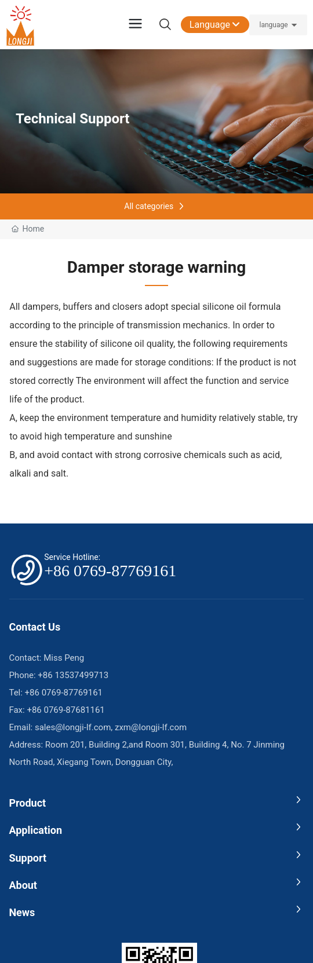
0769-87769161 (72, 692)
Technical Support (72, 119)
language (273, 25)
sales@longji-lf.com (73, 727)
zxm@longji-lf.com (151, 727)
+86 (45, 675)
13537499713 (81, 675)
